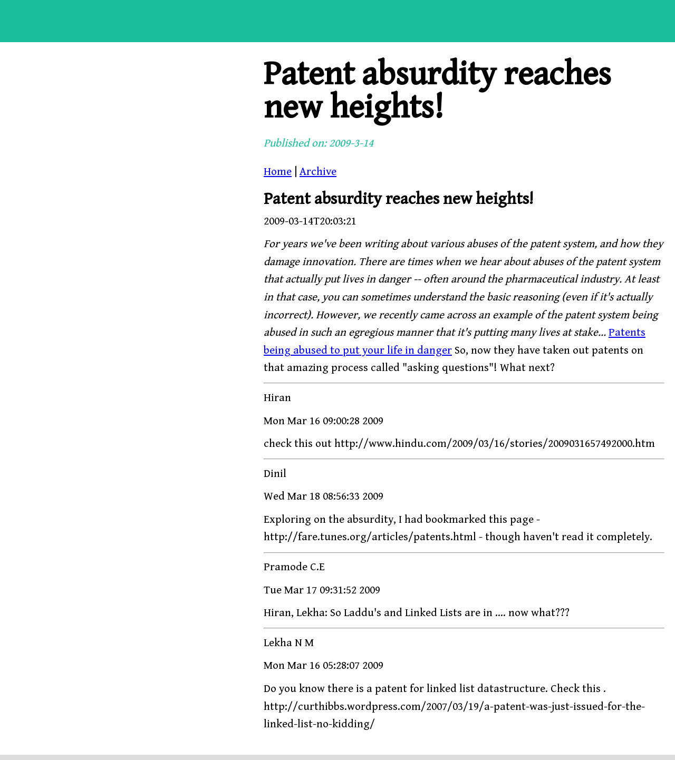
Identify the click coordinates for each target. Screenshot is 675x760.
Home (278, 171)
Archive (318, 171)
